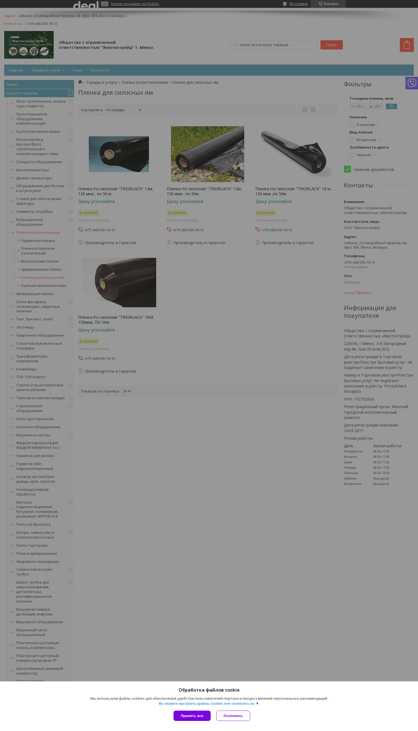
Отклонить (233, 716)
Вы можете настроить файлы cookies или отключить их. (207, 703)
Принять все (192, 716)
